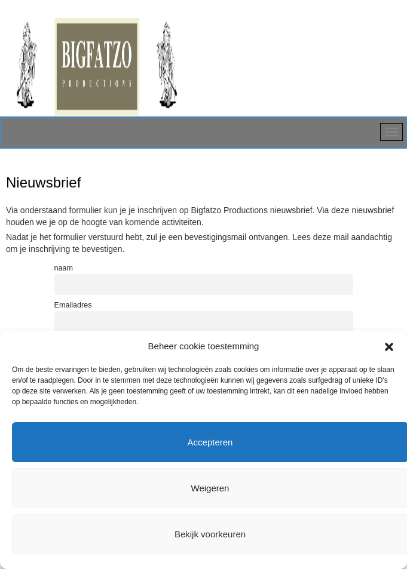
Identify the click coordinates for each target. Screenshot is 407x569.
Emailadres (73, 305)
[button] (389, 346)
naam (64, 268)
